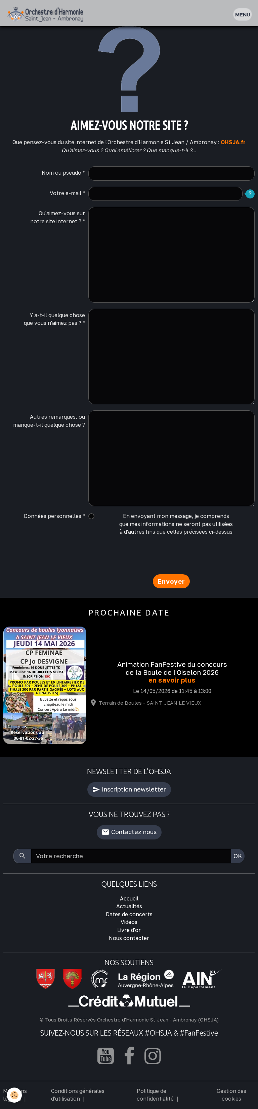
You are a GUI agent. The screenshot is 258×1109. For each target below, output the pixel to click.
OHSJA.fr (233, 142)
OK (237, 856)
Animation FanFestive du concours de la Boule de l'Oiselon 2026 (172, 668)
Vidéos (129, 922)
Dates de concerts (129, 914)
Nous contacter (129, 938)
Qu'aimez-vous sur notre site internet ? (57, 217)
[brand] (46, 14)
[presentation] (139, 555)
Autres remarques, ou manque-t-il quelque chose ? (49, 421)
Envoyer (171, 581)
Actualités (129, 906)
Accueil (129, 898)
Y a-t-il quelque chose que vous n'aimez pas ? (54, 319)
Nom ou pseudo (61, 173)
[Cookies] (14, 1095)
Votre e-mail (65, 193)
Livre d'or (129, 930)
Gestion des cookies (231, 1095)
